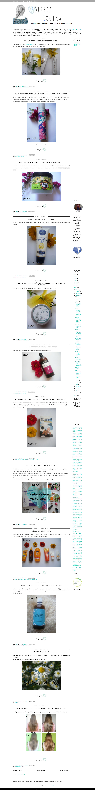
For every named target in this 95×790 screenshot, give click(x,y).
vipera (79, 559)
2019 (75, 280)
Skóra (80, 541)
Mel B (77, 506)
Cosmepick (80, 450)
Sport (74, 545)
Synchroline (79, 550)
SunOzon (35, 579)
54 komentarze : (25, 154)
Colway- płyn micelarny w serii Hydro (41, 41)
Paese (81, 520)
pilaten (75, 526)
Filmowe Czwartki (77, 474)
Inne (81, 483)
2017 (75, 285)
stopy (80, 545)
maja (77, 384)
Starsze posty (64, 771)
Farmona (76, 473)
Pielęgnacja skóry (77, 524)
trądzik (37, 459)
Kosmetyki (76, 492)
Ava (76, 434)
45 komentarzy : (24, 765)
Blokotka (57, 789)
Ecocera (80, 463)
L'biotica (80, 492)
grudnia (77, 291)
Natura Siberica (77, 515)
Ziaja (25, 393)
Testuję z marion (76, 551)
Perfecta (75, 521)
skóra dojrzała (76, 542)
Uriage (80, 558)
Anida (80, 431)
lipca (77, 380)
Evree (78, 469)
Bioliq (75, 443)
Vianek (74, 559)
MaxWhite (80, 503)
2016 (75, 287)
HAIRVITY (79, 482)
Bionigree (80, 443)
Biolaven (80, 442)
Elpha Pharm (79, 466)
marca (77, 388)
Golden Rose (76, 480)
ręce (81, 535)
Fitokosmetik (22, 459)
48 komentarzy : (25, 275)
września (78, 298)
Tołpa (77, 556)
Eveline (16, 579)
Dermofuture (79, 459)
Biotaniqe (76, 445)
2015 (75, 289)
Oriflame (76, 520)
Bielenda (75, 439)
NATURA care (79, 514)
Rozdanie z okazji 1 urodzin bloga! (41, 465)
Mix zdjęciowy (79, 509)
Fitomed (80, 476)
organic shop (79, 518)
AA (79, 427)
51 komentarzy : (24, 339)
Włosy (23, 1)
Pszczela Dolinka (76, 527)
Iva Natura (80, 485)
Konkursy (80, 489)
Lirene (77, 498)
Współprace (29, 1)
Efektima (78, 465)
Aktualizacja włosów (18, 766)
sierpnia (77, 301)
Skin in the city (76, 541)
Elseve (75, 468)
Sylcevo (23, 340)
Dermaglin (75, 457)
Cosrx (74, 451)
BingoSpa (80, 439)
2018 (75, 283)
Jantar (80, 486)
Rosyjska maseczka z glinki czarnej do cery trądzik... (78, 346)
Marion (74, 502)
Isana (76, 485)
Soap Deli (77, 544)
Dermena (75, 459)
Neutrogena (75, 517)
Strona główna (16, 1)
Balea (74, 436)
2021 (75, 276)
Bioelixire (75, 442)
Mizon (76, 511)
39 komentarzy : (24, 644)
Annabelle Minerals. (77, 433)
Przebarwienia (79, 526)
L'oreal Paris (77, 494)
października (78, 295)
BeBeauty (78, 437)
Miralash (74, 509)
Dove (77, 460)
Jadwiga (77, 486)
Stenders (77, 545)
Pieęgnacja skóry (77, 523)
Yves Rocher (78, 567)
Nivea (18, 277)
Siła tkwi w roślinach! (77, 539)
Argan (74, 434)
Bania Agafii (79, 436)
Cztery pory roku (77, 454)
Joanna (76, 488)
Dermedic (80, 457)
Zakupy (74, 568)
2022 (75, 274)
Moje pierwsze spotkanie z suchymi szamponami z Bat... (78, 312)
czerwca (77, 382)
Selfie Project (76, 538)
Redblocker (75, 535)
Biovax (80, 445)
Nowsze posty (18, 771)
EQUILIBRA (79, 468)
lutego (77, 390)
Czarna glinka (17, 459)
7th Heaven (75, 427)
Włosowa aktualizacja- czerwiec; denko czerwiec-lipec (41, 708)
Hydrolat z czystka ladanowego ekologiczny (41, 585)
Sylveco (75, 550)
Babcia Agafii (79, 434)
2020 (75, 278)
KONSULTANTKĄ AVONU (75, 29)
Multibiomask (75, 512)
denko (23, 766)
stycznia (77, 392)
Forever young (79, 477)
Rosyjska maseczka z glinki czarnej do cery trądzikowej (41, 399)
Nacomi (74, 514)
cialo (78, 448)
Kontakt (36, 1)
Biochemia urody (77, 440)
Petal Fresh (79, 521)
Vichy (76, 559)
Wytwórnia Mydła (77, 562)
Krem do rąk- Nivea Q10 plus (41, 219)
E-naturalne (75, 462)
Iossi (74, 485)
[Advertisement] (77, 66)
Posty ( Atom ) (21, 774)
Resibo (78, 535)
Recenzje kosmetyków (21, 87)
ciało (81, 448)
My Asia (80, 512)
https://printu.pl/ (76, 483)
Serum (80, 538)
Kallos (80, 488)
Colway (16, 87)
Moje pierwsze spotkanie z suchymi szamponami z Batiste (41, 94)
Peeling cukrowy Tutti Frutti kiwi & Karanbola (41, 162)
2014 (75, 395)
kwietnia (78, 386)
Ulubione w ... (17, 702)
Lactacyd (74, 498)
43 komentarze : (24, 86)
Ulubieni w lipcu (41, 652)
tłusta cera (26, 87)
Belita (81, 437)
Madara (76, 500)
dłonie (16, 277)
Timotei (77, 555)
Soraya (33, 579)
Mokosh (80, 511)
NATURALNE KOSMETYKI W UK (77, 44)
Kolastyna (22, 579)
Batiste (16, 156)
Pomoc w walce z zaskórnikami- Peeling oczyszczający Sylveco (41, 284)
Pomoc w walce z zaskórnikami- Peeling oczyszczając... (78, 333)
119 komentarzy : (25, 524)
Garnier (75, 479)
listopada (78, 293)
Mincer (80, 508)
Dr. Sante (80, 460)
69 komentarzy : (24, 211)
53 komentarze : (24, 391)
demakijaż (76, 456)
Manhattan (80, 500)
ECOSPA (16, 645)
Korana (75, 491)
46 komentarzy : (24, 701)
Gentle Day (79, 479)
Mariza (77, 502)
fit (81, 474)
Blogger (53, 785)
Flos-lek (74, 477)
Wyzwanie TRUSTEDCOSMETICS (77, 566)
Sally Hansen (76, 536)
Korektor (80, 491)
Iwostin (19, 579)
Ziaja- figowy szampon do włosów (41, 347)
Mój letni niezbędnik (41, 531)
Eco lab (77, 463)
